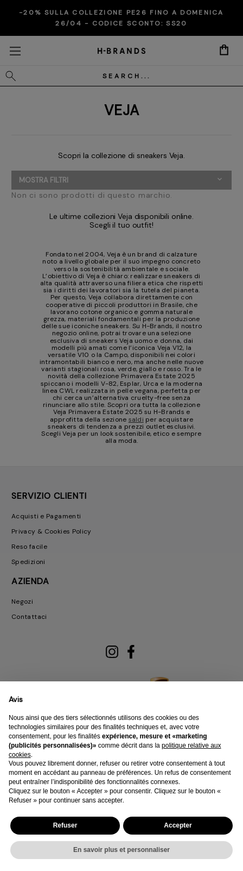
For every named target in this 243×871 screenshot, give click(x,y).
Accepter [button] (177, 825)
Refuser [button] (65, 825)
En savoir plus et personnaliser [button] (121, 850)
